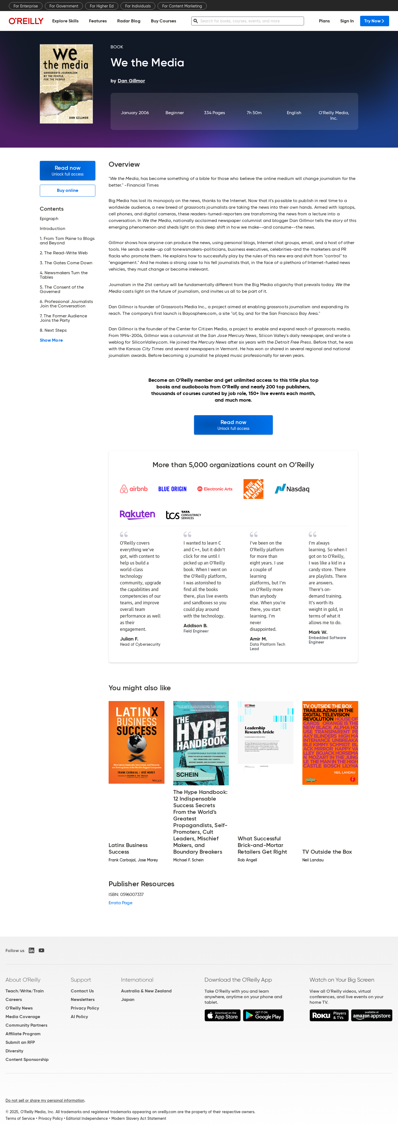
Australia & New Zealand (146, 991)
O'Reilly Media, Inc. (334, 115)
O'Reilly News (19, 1008)
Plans (324, 21)
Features (98, 21)
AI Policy (79, 1016)
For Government (63, 6)
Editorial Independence (87, 1118)
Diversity (14, 1051)
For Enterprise (26, 6)
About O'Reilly (23, 979)
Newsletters (83, 999)
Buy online (67, 190)
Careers (14, 999)
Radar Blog (128, 21)
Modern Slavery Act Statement (138, 1118)
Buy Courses (163, 21)
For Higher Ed (102, 6)
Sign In (347, 21)
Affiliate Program (23, 1034)
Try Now (374, 21)
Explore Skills (65, 21)
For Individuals (138, 6)
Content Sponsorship (27, 1059)
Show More (51, 340)
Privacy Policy (85, 1008)
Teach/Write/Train (25, 991)
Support (81, 979)
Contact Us (82, 991)
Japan (127, 999)
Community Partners (26, 1025)
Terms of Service (20, 1118)
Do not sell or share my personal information (45, 1100)
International (137, 979)
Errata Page (120, 902)
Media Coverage (23, 1016)
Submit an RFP (20, 1042)
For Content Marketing (182, 6)
